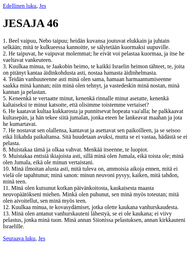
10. (7, 169)
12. (7, 207)
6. (6, 111)
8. (6, 149)
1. (6, 41)
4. (6, 79)
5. (6, 98)
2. (6, 53)
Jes (42, 6)
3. (6, 66)
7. (6, 130)
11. (7, 188)
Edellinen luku (19, 6)
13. (7, 213)
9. (6, 156)
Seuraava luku (19, 238)
